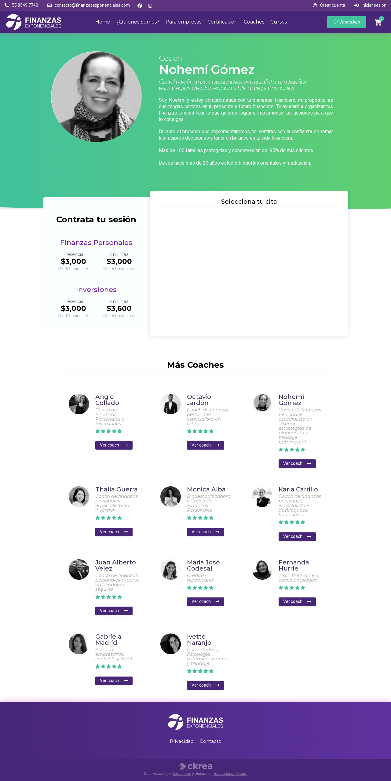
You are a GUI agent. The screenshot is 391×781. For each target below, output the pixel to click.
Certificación (222, 22)
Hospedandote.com (230, 773)
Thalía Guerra (116, 489)
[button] (21, 5)
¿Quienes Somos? (137, 22)
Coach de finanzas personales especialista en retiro (208, 416)
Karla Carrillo (298, 489)
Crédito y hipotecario (200, 577)
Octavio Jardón (199, 400)
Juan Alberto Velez (115, 565)
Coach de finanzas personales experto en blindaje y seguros (117, 582)
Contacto (210, 741)
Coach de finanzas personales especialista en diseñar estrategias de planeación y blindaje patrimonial (300, 426)
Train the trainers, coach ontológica (299, 577)
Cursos (278, 22)
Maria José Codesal (203, 565)
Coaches (254, 22)
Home (102, 22)
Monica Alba (206, 489)
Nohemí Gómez (291, 400)
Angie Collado (107, 400)
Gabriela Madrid (108, 639)
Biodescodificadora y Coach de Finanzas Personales (209, 503)
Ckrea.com (182, 773)
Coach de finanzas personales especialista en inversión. (116, 503)
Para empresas (183, 22)
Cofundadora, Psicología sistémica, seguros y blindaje (207, 656)
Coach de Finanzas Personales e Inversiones (109, 416)
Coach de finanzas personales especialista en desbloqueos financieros (300, 505)
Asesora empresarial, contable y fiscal (113, 654)
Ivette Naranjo (199, 639)
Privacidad (182, 741)
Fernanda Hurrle (294, 565)
